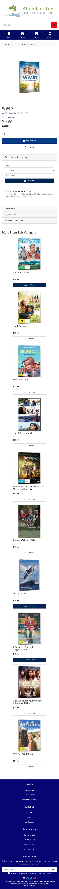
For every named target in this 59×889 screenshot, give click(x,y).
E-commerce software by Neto (39, 884)
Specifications (11, 214)
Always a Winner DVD (24, 540)
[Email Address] (24, 869)
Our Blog (29, 817)
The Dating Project (22, 433)
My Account (29, 790)
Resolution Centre (29, 799)
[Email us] (24, 878)
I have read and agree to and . (29, 873)
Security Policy (29, 849)
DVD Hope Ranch (21, 272)
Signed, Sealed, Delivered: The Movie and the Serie (28, 487)
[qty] (29, 165)
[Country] (29, 170)
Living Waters (20, 593)
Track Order (29, 795)
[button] (29, 147)
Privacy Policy (29, 840)
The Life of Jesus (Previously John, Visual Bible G (27, 702)
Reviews (14, 220)
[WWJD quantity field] (29, 134)
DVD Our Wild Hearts (23, 754)
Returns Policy (29, 844)
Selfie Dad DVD (20, 379)
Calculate (29, 181)
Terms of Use (29, 835)
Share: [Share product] (8, 117)
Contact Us (29, 822)
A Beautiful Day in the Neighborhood (24, 648)
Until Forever (19, 326)
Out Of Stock (29, 339)
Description (10, 209)
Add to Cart (29, 140)
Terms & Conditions (32, 873)
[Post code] (29, 175)
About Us (29, 812)
